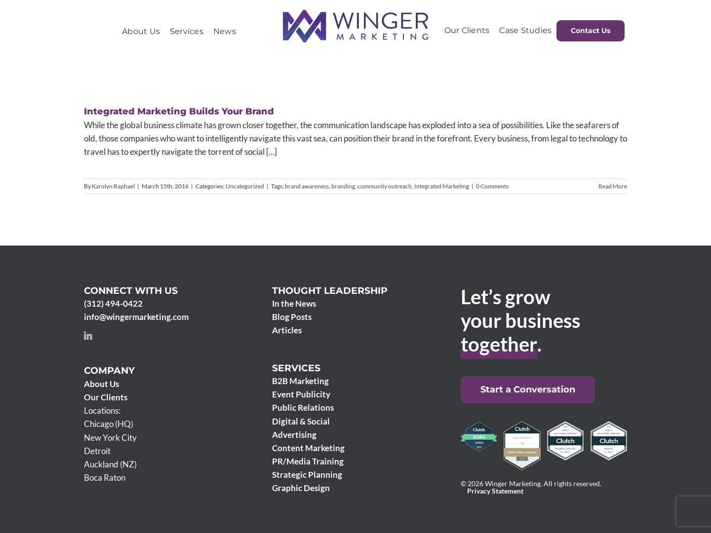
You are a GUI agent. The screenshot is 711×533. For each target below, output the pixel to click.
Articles (287, 330)
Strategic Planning (307, 474)
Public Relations (303, 407)
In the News (294, 303)
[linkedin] (88, 336)
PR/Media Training (308, 461)
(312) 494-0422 (113, 303)
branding (343, 186)
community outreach (384, 186)
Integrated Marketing (441, 186)
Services (296, 368)
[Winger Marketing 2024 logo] (355, 14)
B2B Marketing (300, 381)
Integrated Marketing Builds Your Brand (179, 111)
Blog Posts (292, 317)
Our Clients (105, 397)
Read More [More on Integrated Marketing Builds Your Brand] (612, 186)
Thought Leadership (330, 290)
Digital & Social (301, 421)
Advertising (294, 434)
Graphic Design (301, 488)
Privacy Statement (495, 491)
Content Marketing (308, 448)
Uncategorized (245, 186)
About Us (101, 384)
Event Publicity (301, 394)
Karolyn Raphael (113, 186)
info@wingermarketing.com (136, 317)
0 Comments (492, 186)
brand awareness (307, 186)
